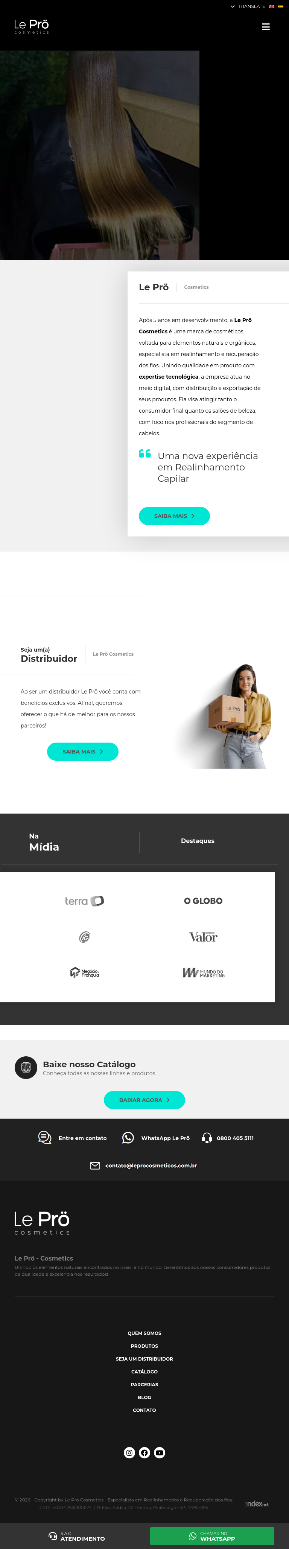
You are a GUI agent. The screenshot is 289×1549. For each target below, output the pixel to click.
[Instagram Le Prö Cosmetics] (129, 1452)
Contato (144, 1410)
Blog (144, 1397)
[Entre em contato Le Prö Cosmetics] (71, 1138)
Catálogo (144, 1372)
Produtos (144, 1346)
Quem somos (144, 1333)
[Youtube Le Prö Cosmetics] (159, 1452)
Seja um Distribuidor (144, 1359)
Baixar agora (144, 1100)
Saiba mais (174, 516)
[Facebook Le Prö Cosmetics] (144, 1452)
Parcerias (144, 1384)
